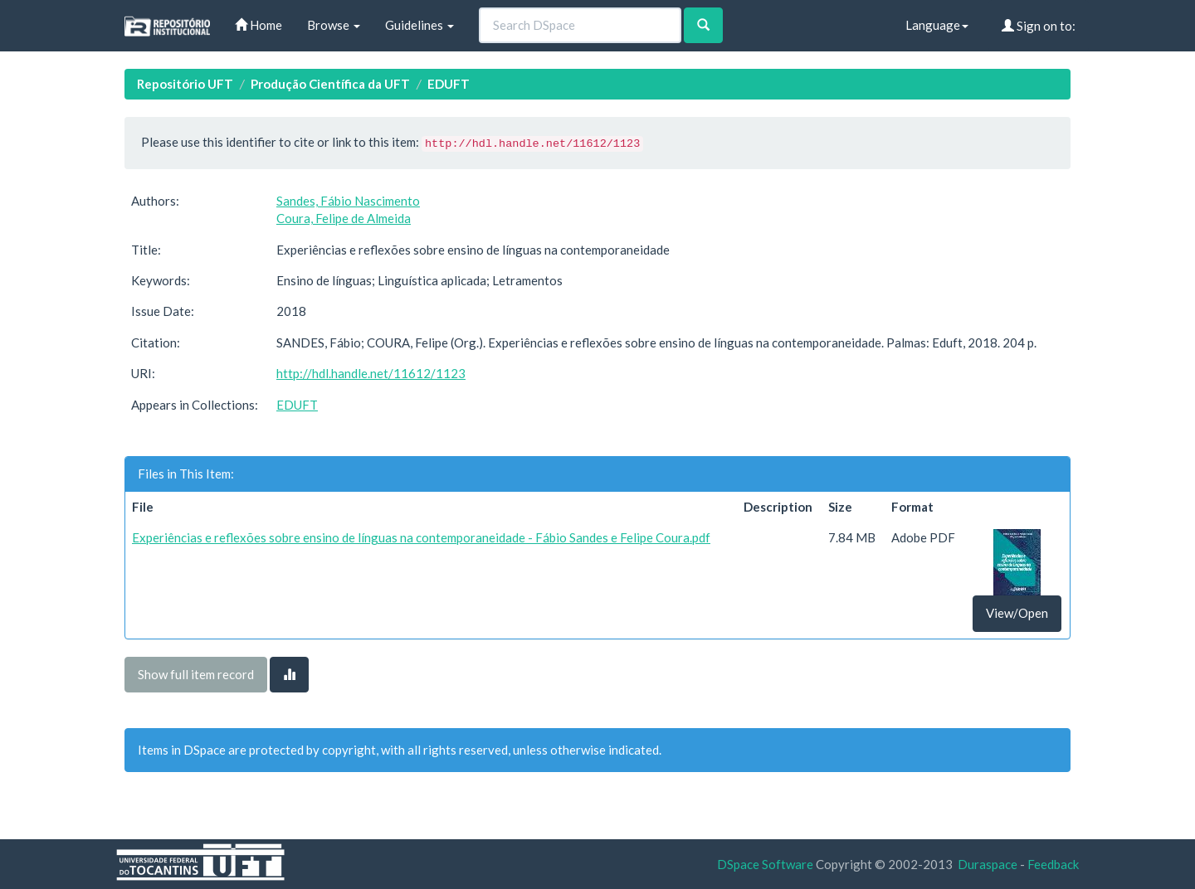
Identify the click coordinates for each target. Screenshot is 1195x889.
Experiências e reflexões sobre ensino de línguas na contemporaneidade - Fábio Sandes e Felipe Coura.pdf (421, 537)
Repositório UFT (185, 83)
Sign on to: (1039, 25)
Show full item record (196, 674)
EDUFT (448, 83)
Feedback (1053, 864)
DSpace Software (765, 864)
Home (258, 24)
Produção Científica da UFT (330, 83)
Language (936, 24)
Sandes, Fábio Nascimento (348, 200)
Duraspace (987, 864)
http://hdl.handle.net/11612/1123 (371, 373)
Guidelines (419, 24)
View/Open (1017, 612)
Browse (333, 24)
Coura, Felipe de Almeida (343, 218)
